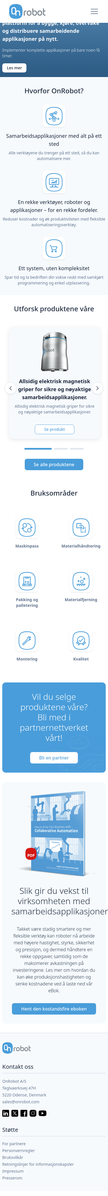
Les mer (14, 67)
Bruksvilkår (12, 1157)
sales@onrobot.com (21, 1101)
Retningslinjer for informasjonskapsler (38, 1164)
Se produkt (54, 429)
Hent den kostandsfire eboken (54, 1009)
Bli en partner (54, 758)
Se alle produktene (54, 464)
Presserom (12, 1178)
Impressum (13, 1171)
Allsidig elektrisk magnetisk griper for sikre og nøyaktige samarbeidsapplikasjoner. (54, 389)
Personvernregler (18, 1150)
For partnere (14, 1143)
